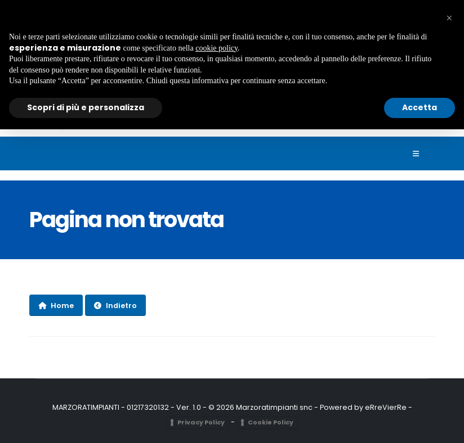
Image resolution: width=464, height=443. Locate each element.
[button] (449, 18)
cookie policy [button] (216, 48)
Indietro (115, 305)
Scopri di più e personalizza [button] (85, 107)
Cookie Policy (270, 422)
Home (56, 305)
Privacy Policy (201, 422)
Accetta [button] (419, 107)
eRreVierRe (386, 407)
